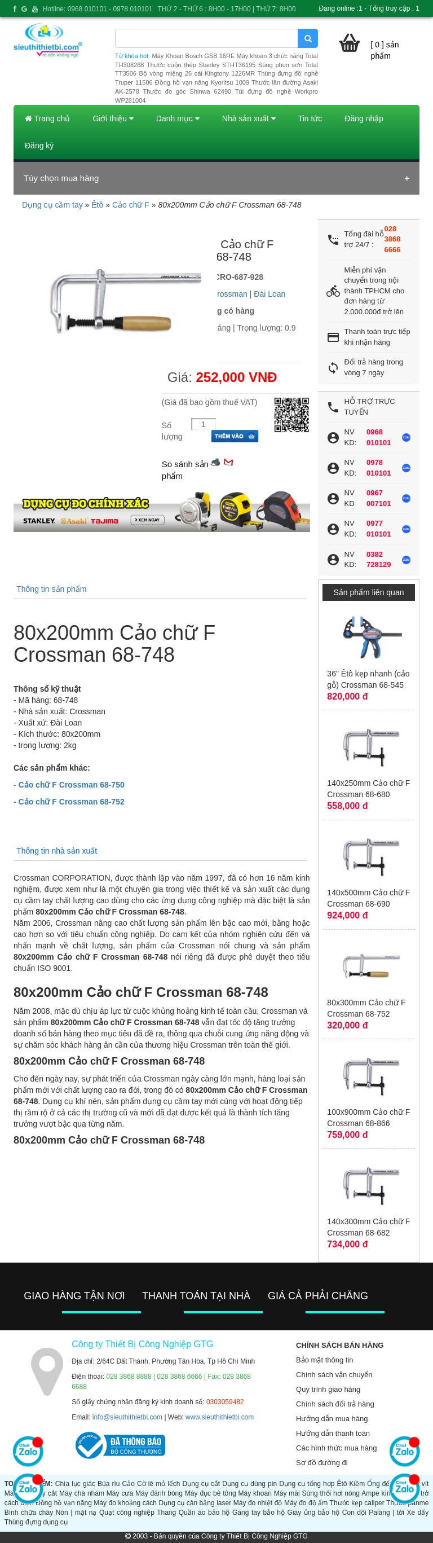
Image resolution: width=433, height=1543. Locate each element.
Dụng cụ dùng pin (249, 1484)
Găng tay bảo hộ (258, 1512)
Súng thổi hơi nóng (331, 1493)
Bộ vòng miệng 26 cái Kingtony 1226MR (197, 73)
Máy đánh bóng (159, 1493)
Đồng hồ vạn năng (64, 1503)
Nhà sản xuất (249, 118)
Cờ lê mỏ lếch (158, 1484)
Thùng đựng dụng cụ (36, 1522)
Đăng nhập (363, 118)
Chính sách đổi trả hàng (335, 1404)
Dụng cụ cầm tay (52, 204)
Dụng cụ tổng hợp (306, 1484)
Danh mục (178, 118)
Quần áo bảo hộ (204, 1512)
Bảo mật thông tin (324, 1360)
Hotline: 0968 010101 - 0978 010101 (98, 9)
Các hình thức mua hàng (336, 1448)
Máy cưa (120, 1493)
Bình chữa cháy (29, 1512)
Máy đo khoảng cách (125, 1503)
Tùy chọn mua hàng (61, 178)
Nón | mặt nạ (76, 1512)
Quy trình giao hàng (328, 1389)
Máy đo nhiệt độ (257, 1503)
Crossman (229, 293)
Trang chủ (47, 118)
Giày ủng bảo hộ (314, 1512)
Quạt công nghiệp (126, 1512)
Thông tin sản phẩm (51, 589)
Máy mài (287, 1493)
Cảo (128, 1484)
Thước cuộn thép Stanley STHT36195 (201, 64)
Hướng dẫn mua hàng (332, 1418)
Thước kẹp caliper (357, 1503)
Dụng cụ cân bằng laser (195, 1503)
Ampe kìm (376, 1493)
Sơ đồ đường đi (322, 1462)
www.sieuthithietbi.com (219, 1417)
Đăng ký (39, 145)
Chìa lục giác (75, 1484)
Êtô (97, 204)
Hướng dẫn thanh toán (333, 1433)
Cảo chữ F (130, 204)
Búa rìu (109, 1484)
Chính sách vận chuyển (334, 1374)
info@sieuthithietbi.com (127, 1417)
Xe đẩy (417, 1512)
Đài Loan (269, 293)
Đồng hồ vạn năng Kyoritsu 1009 (202, 82)
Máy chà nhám (81, 1493)
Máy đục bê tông (210, 1493)
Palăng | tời (386, 1512)
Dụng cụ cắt (201, 1484)
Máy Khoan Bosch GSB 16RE (193, 55)
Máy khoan (255, 1493)
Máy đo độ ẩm (306, 1503)
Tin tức (310, 118)
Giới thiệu (112, 118)
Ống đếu (380, 1484)
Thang (166, 1512)
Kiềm (357, 1484)
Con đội (354, 1512)
